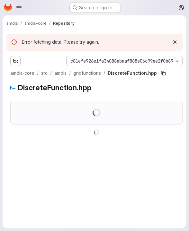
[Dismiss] (175, 42)
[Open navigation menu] (19, 8)
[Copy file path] (163, 73)
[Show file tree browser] (15, 61)
